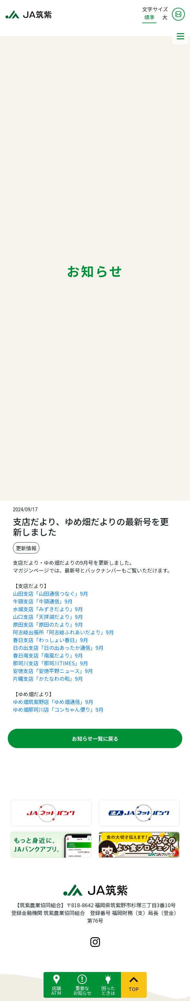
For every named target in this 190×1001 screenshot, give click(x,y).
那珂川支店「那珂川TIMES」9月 (50, 663)
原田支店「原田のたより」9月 (48, 624)
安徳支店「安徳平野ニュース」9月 (53, 671)
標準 (149, 17)
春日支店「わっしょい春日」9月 (50, 640)
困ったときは (108, 990)
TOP (134, 989)
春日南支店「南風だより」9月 (48, 655)
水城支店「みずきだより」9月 (48, 609)
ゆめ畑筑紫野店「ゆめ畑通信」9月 (53, 702)
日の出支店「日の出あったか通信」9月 (58, 647)
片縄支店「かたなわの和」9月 (48, 678)
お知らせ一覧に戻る (95, 738)
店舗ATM (56, 990)
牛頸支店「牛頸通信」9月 (43, 601)
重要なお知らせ (82, 990)
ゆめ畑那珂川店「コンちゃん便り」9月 (58, 709)
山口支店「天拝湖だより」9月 (48, 617)
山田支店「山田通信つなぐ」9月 (50, 593)
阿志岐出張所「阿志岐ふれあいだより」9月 (63, 632)
